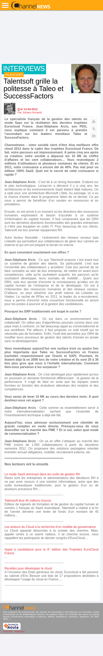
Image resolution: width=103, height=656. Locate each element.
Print (93, 121)
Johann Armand (32, 112)
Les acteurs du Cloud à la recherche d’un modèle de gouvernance (50, 527)
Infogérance (19, 631)
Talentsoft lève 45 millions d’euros (27, 500)
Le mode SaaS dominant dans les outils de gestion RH (42, 474)
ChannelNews (30, 6)
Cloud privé (8, 631)
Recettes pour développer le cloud (28, 568)
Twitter (93, 128)
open (5, 5)
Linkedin (93, 135)
